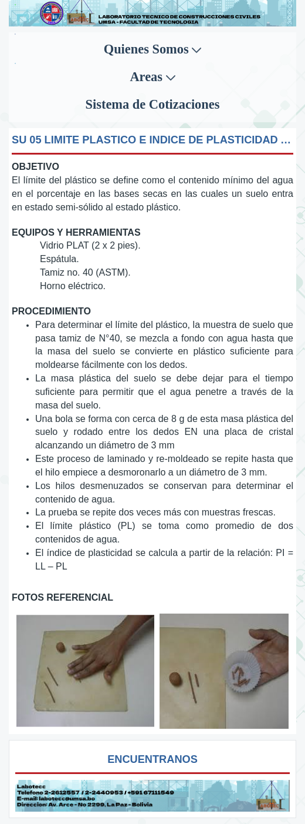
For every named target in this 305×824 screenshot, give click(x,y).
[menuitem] (152, 49)
